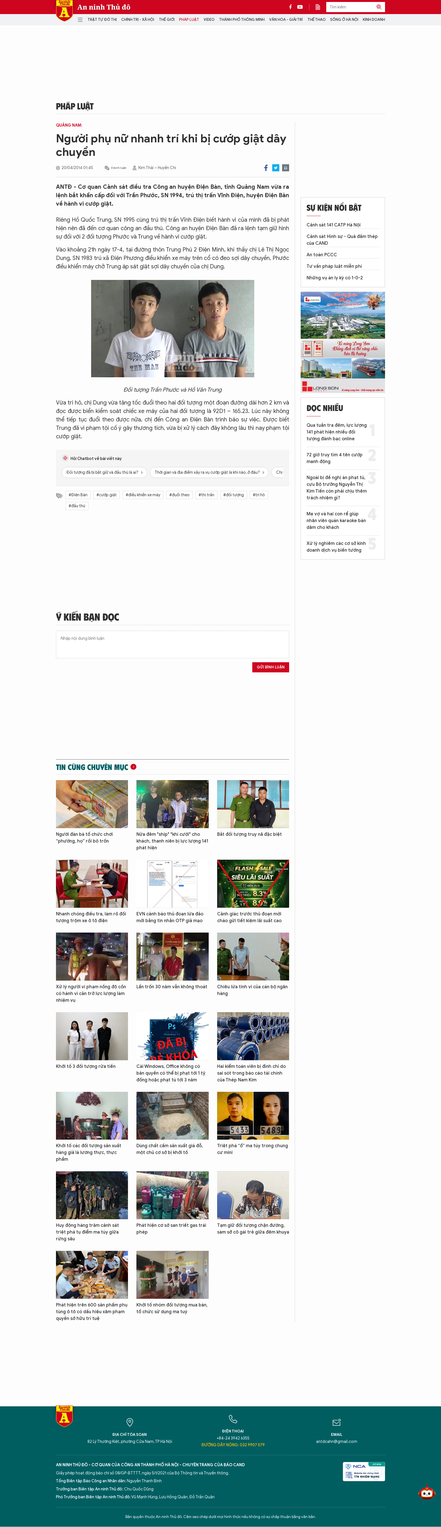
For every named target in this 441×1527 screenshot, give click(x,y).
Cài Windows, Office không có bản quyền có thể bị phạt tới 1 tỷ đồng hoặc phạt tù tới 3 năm (170, 1073)
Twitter (275, 167)
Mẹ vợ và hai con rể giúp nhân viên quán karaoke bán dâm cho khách (336, 520)
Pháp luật (189, 19)
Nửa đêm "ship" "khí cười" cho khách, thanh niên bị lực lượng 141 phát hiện (172, 841)
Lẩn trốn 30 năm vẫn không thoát (171, 987)
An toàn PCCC (322, 255)
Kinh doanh (374, 19)
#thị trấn (206, 495)
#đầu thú (77, 506)
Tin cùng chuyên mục (92, 767)
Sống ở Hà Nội (344, 19)
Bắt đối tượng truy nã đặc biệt (249, 834)
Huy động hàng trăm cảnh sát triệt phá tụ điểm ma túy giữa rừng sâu (87, 1232)
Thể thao (316, 19)
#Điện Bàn (78, 495)
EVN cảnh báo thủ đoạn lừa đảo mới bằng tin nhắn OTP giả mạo (169, 917)
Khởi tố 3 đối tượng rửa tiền (86, 1066)
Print (285, 167)
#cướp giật (106, 495)
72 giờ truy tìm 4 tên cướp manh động (335, 458)
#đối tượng (233, 495)
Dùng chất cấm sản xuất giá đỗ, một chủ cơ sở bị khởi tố (169, 1149)
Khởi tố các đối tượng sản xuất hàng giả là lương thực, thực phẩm (88, 1152)
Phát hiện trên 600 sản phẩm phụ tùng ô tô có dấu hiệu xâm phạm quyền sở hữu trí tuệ (91, 1311)
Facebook (265, 167)
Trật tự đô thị (102, 19)
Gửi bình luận (271, 667)
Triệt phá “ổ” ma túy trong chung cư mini (252, 1149)
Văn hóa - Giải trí (286, 19)
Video (209, 19)
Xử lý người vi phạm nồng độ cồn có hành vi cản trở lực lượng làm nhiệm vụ (91, 993)
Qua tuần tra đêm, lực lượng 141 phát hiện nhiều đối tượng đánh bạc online (337, 432)
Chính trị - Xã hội (137, 19)
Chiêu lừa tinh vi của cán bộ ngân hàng (252, 990)
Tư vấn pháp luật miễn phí (334, 266)
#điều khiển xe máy (143, 495)
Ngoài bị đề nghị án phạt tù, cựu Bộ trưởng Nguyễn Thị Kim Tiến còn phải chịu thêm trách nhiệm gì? (337, 488)
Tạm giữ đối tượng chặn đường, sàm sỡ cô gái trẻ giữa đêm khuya (253, 1229)
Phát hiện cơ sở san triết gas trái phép (171, 1229)
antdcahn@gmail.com (336, 1441)
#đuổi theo (179, 495)
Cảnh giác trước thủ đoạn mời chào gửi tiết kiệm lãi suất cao (249, 917)
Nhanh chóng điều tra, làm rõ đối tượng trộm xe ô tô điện (91, 917)
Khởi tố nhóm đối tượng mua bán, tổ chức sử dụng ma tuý (172, 1308)
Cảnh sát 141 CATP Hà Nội (334, 225)
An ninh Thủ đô (103, 7)
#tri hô (259, 495)
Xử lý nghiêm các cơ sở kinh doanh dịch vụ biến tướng (336, 547)
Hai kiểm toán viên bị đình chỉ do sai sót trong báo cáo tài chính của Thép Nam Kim (251, 1073)
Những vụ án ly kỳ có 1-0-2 (335, 278)
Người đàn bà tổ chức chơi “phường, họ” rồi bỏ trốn (84, 838)
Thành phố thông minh (242, 19)
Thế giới (167, 19)
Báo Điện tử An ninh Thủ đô (64, 11)
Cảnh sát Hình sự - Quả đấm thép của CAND (342, 240)
